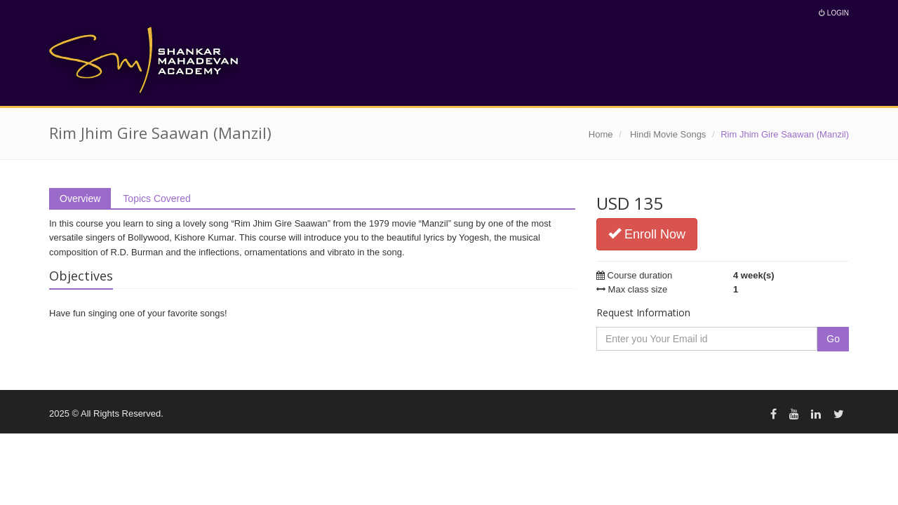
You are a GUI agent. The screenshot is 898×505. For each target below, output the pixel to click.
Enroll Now (646, 234)
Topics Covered (157, 198)
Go (833, 338)
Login (834, 13)
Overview (80, 198)
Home (601, 134)
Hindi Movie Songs (668, 134)
